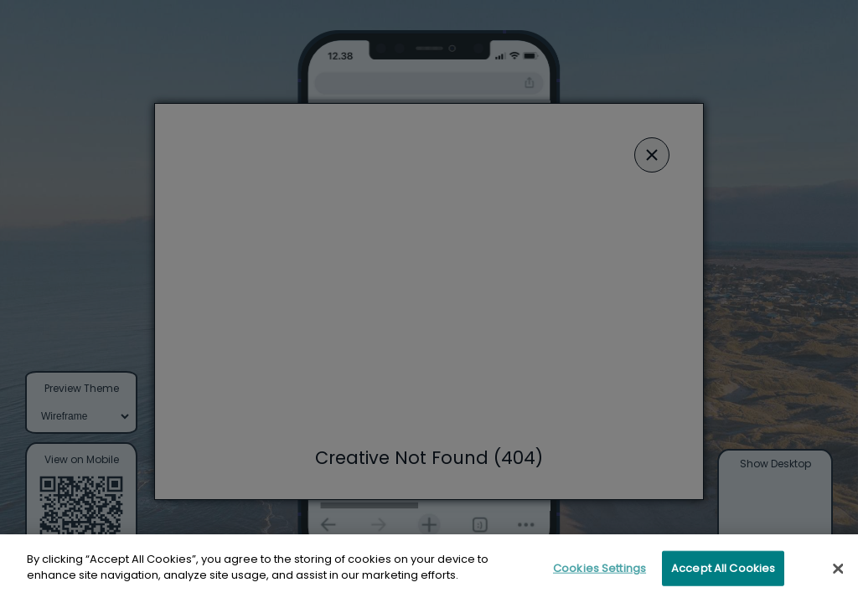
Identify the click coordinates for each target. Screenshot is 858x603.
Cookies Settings (599, 576)
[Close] (838, 576)
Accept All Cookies (723, 576)
